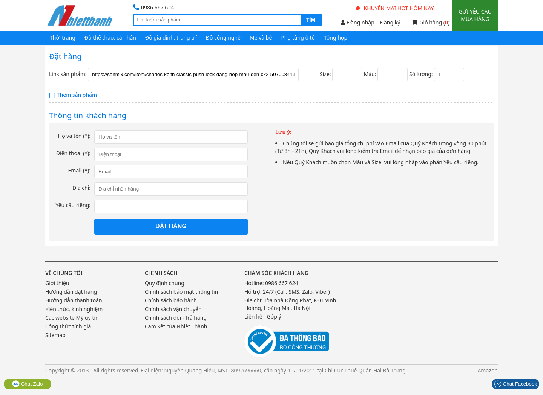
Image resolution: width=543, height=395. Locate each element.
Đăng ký (390, 22)
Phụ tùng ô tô (298, 37)
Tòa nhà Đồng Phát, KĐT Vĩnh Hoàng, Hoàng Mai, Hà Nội (290, 304)
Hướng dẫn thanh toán (73, 300)
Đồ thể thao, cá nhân (110, 37)
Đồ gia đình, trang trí (171, 37)
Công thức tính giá (68, 326)
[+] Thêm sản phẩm (73, 94)
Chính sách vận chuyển (173, 309)
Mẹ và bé (261, 37)
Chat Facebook (515, 384)
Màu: (370, 74)
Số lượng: (421, 74)
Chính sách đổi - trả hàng (176, 317)
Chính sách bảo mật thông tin (181, 291)
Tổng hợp (335, 37)
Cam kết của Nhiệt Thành (176, 326)
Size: (325, 74)
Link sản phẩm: (68, 74)
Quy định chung (164, 283)
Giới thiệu (57, 283)
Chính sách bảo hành (171, 300)
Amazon (487, 370)
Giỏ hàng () (430, 22)
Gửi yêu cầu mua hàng (475, 15)
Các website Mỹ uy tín (72, 317)
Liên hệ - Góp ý (262, 316)
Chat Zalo (27, 384)
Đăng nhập (357, 22)
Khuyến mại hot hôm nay (395, 8)
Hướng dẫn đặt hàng (71, 291)
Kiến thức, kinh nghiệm (74, 309)
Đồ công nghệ (223, 37)
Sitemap (55, 335)
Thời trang (62, 37)
